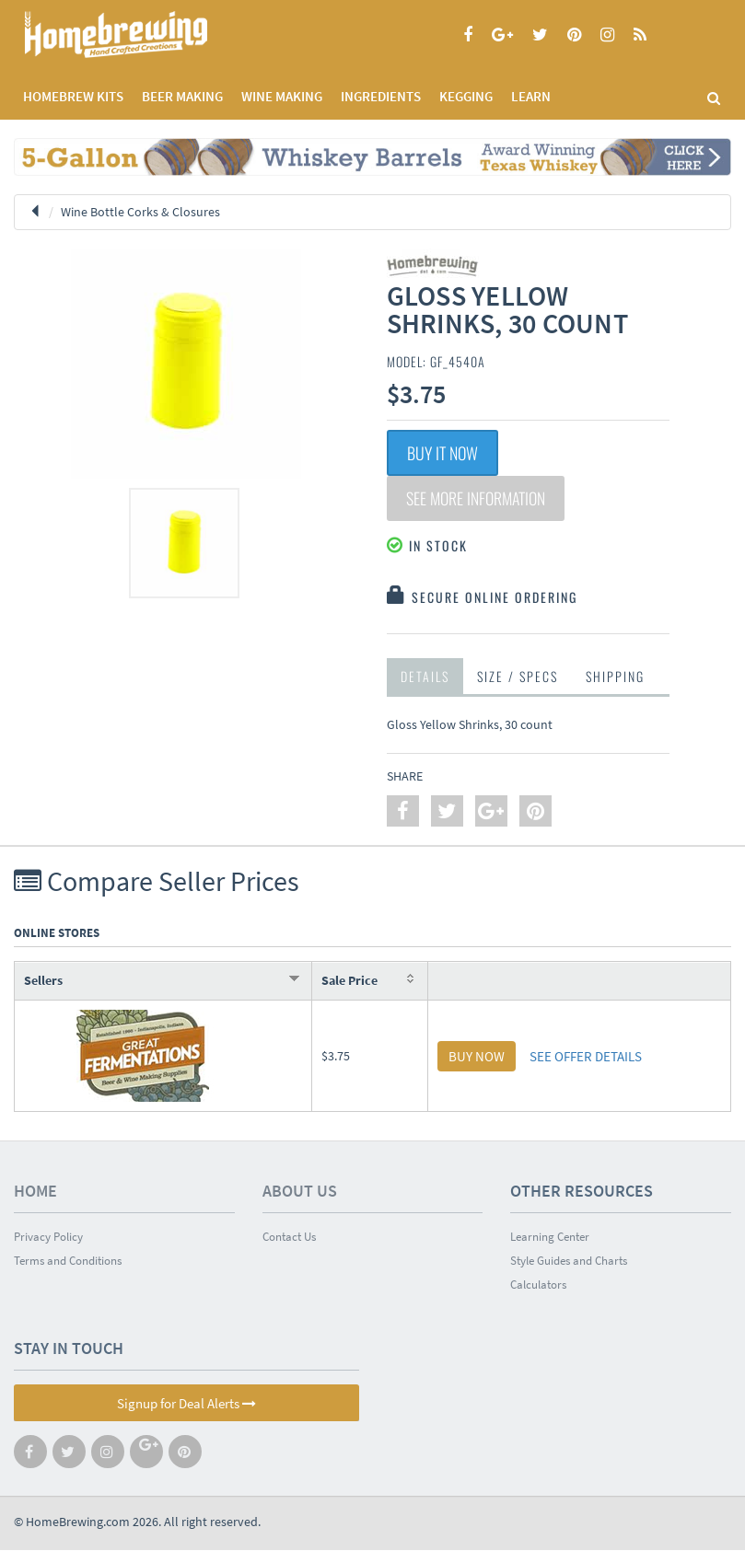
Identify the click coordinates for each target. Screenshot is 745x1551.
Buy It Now (442, 453)
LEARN (531, 96)
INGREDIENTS (381, 96)
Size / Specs (517, 677)
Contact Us (289, 1237)
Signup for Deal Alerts (186, 1404)
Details (425, 677)
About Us (299, 1191)
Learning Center (549, 1237)
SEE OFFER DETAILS (586, 1057)
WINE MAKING (281, 96)
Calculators (538, 1285)
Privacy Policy (48, 1237)
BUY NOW (476, 1057)
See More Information (478, 499)
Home (35, 1191)
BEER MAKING (182, 96)
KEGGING (466, 96)
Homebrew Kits (73, 96)
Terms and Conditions (68, 1261)
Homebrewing (142, 34)
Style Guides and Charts (568, 1261)
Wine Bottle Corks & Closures (140, 211)
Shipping (615, 677)
